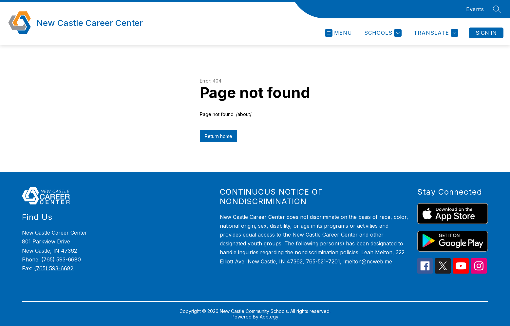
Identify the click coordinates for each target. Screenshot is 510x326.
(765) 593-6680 (61, 259)
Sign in (486, 32)
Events (475, 9)
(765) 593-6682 (53, 268)
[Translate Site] (435, 33)
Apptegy (269, 316)
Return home (218, 136)
